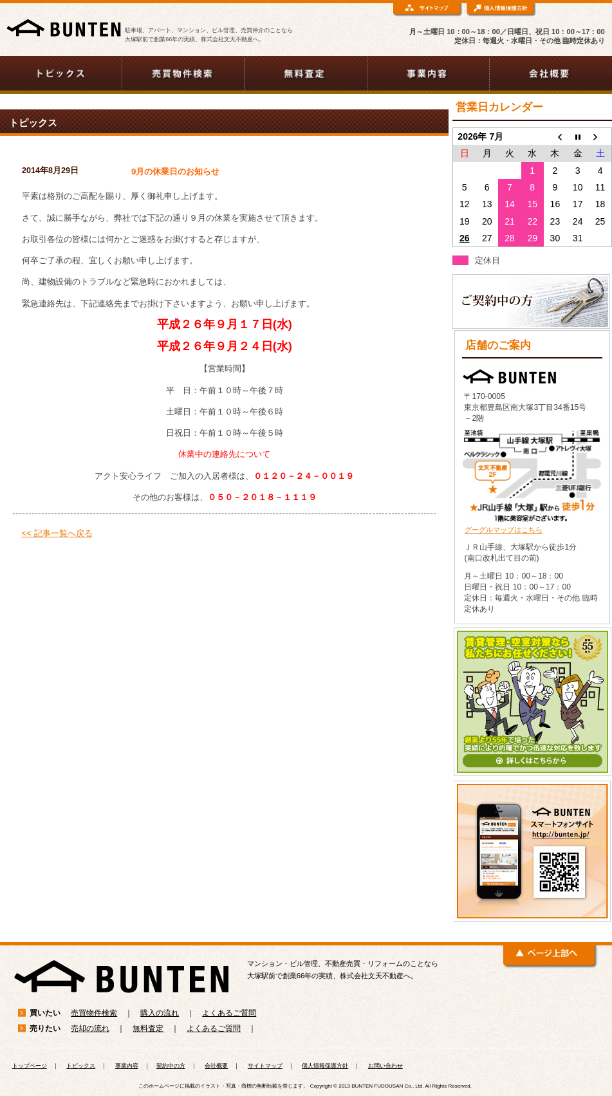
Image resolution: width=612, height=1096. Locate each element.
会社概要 (216, 1066)
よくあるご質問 (229, 1012)
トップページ (29, 1066)
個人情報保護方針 (325, 1066)
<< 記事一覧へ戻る (56, 533)
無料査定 (148, 1028)
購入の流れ (159, 1012)
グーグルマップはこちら (503, 530)
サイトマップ (265, 1066)
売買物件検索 (94, 1012)
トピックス (80, 1066)
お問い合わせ (385, 1066)
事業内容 (126, 1066)
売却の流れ (90, 1028)
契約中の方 (170, 1066)
